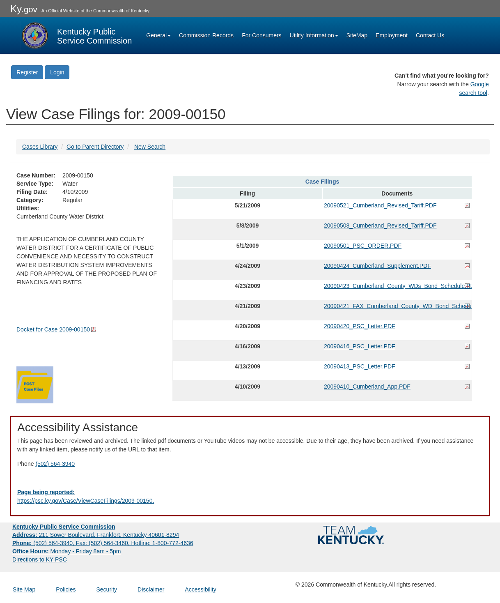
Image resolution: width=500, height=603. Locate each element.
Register (27, 72)
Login (57, 72)
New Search (149, 146)
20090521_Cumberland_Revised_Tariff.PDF (380, 205)
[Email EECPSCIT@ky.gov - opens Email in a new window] (250, 496)
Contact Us (430, 35)
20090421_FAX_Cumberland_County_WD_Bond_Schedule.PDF (397, 306)
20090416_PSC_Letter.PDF (359, 346)
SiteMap (356, 35)
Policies (66, 589)
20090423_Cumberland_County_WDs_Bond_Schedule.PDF (397, 286)
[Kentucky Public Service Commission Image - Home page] (76, 35)
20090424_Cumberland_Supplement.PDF (377, 265)
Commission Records (206, 35)
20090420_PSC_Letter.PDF (359, 326)
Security (106, 589)
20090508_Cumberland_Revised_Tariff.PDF (380, 225)
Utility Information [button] (314, 35)
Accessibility (200, 589)
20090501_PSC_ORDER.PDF (362, 245)
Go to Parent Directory (95, 146)
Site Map (24, 589)
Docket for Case (53, 329)
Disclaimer (151, 589)
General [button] (158, 35)
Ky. (23, 8)
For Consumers (261, 35)
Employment (392, 35)
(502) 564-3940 (55, 463)
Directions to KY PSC (39, 559)
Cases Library (39, 146)
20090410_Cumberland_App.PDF (367, 386)
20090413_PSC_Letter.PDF (359, 366)
